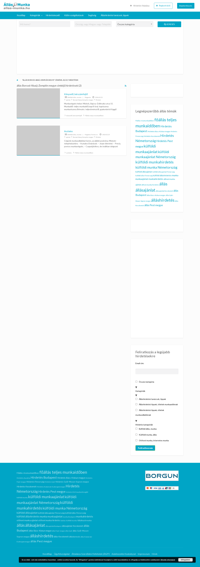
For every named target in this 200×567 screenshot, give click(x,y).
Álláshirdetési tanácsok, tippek (115, 15)
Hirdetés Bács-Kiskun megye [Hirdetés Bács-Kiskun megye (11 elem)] (159, 131)
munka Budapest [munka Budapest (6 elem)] (69, 517)
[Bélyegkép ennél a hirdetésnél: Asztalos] (38, 141)
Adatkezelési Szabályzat (124, 553)
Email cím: (139, 363)
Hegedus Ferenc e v (91, 134)
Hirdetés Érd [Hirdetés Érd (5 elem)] (70, 492)
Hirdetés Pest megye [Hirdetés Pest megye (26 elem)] (51, 491)
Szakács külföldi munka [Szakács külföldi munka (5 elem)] (68, 520)
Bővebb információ (168, 560)
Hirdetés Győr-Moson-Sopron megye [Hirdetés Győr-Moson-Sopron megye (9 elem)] (72, 481)
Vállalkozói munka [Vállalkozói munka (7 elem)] (84, 520)
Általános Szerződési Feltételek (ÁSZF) (91, 553)
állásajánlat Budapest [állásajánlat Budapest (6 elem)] (53, 526)
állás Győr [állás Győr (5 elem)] (68, 531)
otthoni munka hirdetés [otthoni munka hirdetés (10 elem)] (150, 185)
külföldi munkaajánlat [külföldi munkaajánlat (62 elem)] (46, 496)
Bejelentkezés (185, 5)
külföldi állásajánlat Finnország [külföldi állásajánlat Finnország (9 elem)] (164, 172)
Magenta (88, 97)
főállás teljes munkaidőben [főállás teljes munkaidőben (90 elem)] (63, 472)
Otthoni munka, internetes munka (152, 440)
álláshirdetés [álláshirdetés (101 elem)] (162, 200)
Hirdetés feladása (139, 5)
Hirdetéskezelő (53, 15)
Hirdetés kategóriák (144, 424)
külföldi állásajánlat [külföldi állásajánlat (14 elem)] (143, 171)
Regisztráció (163, 5)
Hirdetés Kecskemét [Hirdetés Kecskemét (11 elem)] (152, 136)
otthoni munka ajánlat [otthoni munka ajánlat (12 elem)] (27, 520)
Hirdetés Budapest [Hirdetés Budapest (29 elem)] (44, 477)
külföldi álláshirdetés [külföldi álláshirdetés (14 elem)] (162, 175)
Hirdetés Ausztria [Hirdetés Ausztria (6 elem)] (23, 478)
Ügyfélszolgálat (62, 553)
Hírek (154, 553)
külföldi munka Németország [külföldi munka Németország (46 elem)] (156, 167)
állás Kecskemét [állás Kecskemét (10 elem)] (61, 536)
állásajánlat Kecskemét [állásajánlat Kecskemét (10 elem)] (164, 191)
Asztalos (68, 131)
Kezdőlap (21, 15)
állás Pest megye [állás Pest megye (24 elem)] (153, 205)
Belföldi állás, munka (74, 97)
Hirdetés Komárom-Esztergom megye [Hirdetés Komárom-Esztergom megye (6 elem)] (51, 487)
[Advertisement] (100, 52)
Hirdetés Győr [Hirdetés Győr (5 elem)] (50, 482)
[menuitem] (140, 5)
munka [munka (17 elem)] (175, 175)
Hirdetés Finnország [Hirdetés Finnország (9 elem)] (35, 481)
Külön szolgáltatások (74, 15)
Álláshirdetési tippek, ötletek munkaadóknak (156, 404)
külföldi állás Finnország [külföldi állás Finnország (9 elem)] (144, 175)
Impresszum (144, 553)
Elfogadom (185, 560)
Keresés (169, 24)
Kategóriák (35, 15)
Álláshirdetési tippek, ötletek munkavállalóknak (149, 412)
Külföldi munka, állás (146, 434)
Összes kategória (144, 382)
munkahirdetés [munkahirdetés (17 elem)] (156, 179)
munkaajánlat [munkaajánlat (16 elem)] (141, 179)
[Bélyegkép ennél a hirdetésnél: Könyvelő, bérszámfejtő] (38, 103)
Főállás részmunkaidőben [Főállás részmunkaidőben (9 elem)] (144, 121)
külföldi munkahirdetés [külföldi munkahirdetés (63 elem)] (154, 162)
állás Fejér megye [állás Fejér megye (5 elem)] (58, 531)
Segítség (92, 15)
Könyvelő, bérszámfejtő (76, 94)
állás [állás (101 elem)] (163, 183)
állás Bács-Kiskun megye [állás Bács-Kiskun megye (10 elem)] (156, 195)
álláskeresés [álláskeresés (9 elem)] (74, 536)
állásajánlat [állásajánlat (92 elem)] (145, 190)
